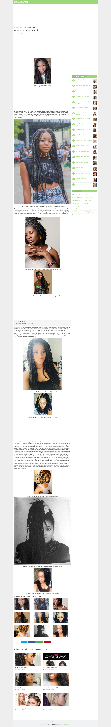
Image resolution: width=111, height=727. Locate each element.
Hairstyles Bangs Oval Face (82, 151)
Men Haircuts (75, 209)
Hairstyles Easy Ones (80, 178)
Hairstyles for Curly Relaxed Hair (51, 687)
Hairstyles (17, 33)
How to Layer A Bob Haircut (82, 134)
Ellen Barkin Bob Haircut (81, 184)
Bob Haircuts (88, 194)
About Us (62, 721)
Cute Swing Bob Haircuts (81, 162)
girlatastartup (21, 1)
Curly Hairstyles (88, 197)
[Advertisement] (55, 16)
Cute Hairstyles (76, 200)
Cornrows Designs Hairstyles (82, 173)
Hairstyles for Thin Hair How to (50, 708)
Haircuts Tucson (79, 167)
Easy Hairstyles (88, 200)
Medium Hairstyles (89, 206)
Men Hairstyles (88, 209)
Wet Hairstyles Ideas (20, 687)
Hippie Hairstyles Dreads (81, 107)
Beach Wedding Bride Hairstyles (83, 140)
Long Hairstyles (76, 206)
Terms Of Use (57, 721)
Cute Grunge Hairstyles (81, 80)
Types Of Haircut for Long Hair (83, 85)
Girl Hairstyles (75, 203)
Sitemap (41, 721)
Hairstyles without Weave (21, 667)
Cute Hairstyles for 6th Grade (50, 667)
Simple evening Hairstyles (21, 708)
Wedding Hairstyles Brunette (82, 129)
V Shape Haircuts (79, 91)
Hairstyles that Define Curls (82, 156)
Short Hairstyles (76, 212)
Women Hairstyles (77, 215)
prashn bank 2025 (67, 724)
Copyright (51, 721)
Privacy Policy (68, 721)
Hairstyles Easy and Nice (81, 145)
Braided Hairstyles (77, 197)
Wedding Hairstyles (89, 212)
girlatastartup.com (18, 327)
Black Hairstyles (76, 194)
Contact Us (46, 721)
